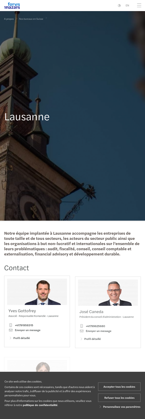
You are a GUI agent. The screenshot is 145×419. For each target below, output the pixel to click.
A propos (9, 18)
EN (127, 5)
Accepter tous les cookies (119, 387)
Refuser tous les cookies (119, 398)
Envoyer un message (24, 331)
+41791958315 (20, 326)
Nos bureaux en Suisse (31, 18)
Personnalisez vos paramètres (119, 407)
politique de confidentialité (40, 405)
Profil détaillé (19, 339)
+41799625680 (92, 331)
